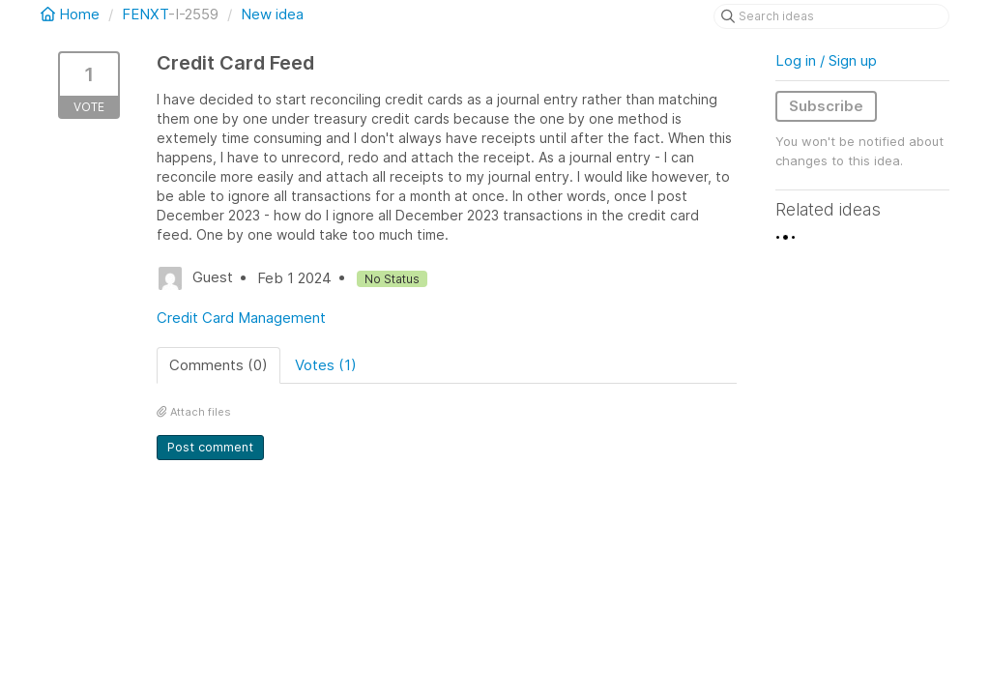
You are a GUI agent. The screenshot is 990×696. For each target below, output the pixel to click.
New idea (272, 14)
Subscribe (826, 106)
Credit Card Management (241, 317)
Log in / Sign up (826, 60)
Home (72, 14)
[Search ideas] (831, 16)
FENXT (145, 14)
